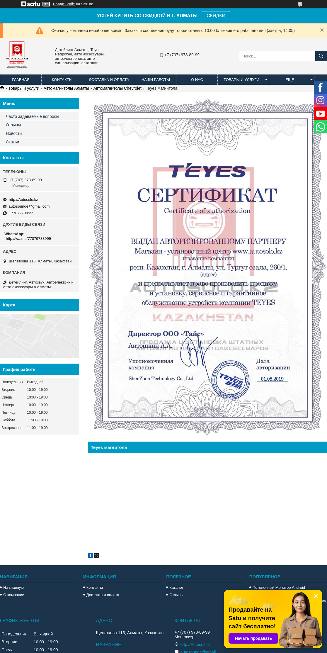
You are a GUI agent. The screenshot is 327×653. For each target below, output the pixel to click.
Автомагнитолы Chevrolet (117, 88)
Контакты (62, 79)
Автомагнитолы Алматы (66, 88)
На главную (13, 587)
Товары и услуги (241, 79)
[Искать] (321, 56)
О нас (197, 79)
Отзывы (13, 125)
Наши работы (156, 79)
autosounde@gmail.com (29, 206)
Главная (21, 79)
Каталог (176, 587)
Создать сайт (64, 4)
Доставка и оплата (109, 79)
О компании (13, 595)
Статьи (12, 142)
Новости (14, 133)
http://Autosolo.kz (23, 199)
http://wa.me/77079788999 (28, 238)
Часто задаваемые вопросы (32, 116)
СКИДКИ (216, 15)
